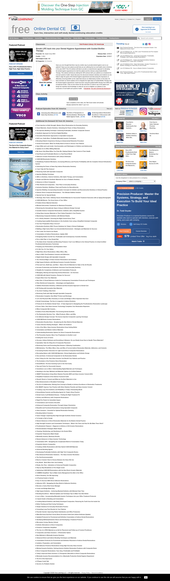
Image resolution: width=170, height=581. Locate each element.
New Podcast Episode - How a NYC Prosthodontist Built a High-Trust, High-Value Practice (138, 72)
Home (116, 19)
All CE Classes (14, 38)
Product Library (89, 38)
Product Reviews (102, 38)
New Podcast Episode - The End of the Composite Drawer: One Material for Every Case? (138, 48)
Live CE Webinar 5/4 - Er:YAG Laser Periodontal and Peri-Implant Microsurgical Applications (139, 52)
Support (138, 19)
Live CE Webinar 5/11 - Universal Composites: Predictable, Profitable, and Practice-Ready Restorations (137, 56)
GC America (48, 61)
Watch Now (21, 73)
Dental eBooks (77, 38)
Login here (86, 104)
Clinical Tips (67, 38)
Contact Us (131, 19)
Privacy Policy (86, 572)
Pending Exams (114, 38)
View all (127, 44)
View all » (110, 108)
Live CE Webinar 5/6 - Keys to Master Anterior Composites (137, 68)
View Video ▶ (42, 99)
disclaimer (87, 88)
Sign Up (157, 19)
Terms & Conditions (97, 572)
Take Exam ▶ (73, 99)
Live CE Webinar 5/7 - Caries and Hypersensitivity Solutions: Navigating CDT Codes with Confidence (137, 60)
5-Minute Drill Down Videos (53, 38)
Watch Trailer (138, 241)
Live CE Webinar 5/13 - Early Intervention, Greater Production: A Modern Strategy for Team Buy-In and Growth (138, 64)
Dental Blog (38, 38)
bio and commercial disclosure (100, 88)
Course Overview (141, 231)
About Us (123, 19)
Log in (148, 19)
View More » (155, 118)
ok (146, 577)
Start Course (124, 231)
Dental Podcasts (28, 38)
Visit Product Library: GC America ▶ (91, 44)
